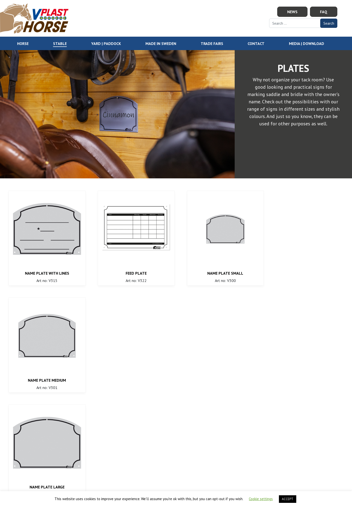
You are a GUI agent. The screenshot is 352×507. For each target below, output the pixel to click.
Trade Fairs (212, 43)
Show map (274, 444)
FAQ (323, 11)
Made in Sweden (160, 43)
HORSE (23, 43)
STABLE (60, 43)
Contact (256, 43)
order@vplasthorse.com (121, 438)
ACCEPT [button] (287, 499)
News (292, 11)
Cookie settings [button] (261, 498)
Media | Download (306, 43)
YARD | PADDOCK (106, 43)
